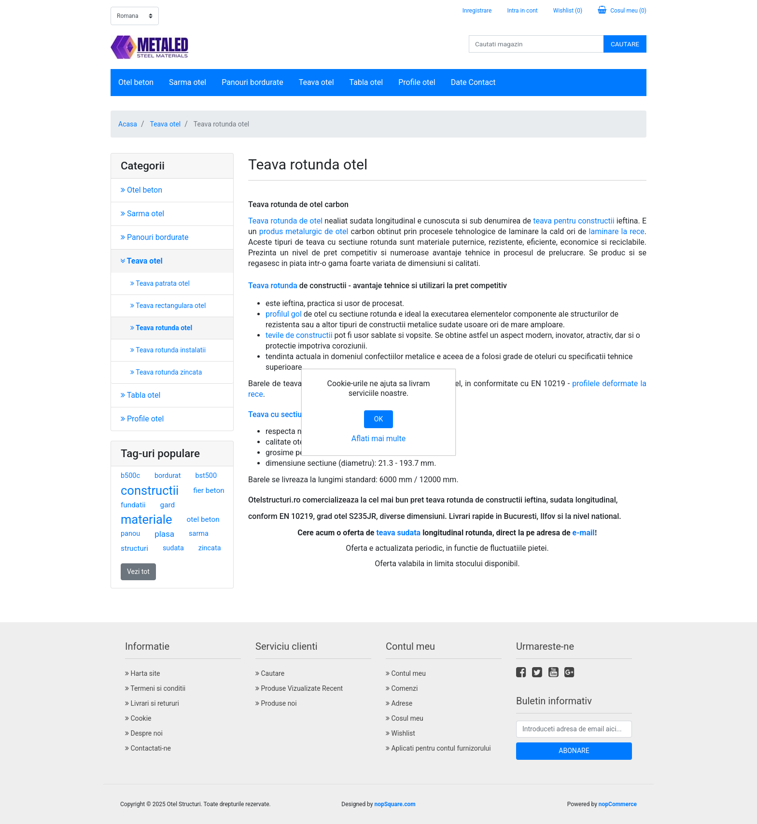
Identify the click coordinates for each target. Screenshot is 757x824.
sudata (173, 548)
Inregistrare (477, 10)
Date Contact (473, 82)
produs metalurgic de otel (304, 231)
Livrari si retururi (152, 703)
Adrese (399, 703)
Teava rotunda (272, 285)
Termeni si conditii (155, 688)
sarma (199, 534)
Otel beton (136, 82)
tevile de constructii (299, 335)
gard (167, 505)
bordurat (167, 476)
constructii (150, 490)
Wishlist (400, 733)
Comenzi (402, 688)
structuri (134, 548)
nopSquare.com (394, 804)
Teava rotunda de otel (285, 220)
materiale (146, 519)
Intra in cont (522, 10)
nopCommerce (618, 804)
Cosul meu (404, 718)
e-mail (584, 532)
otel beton (203, 519)
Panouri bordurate (252, 82)
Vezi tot (138, 571)
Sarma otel (187, 82)
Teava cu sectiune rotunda (293, 414)
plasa (164, 534)
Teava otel (316, 82)
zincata (209, 548)
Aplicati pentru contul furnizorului (438, 748)
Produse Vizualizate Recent (299, 688)
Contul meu (406, 673)
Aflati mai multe (378, 438)
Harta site (142, 673)
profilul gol (284, 314)
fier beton (208, 490)
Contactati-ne (148, 748)
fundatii (133, 505)
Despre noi (144, 733)
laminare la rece (617, 231)
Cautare (269, 673)
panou (130, 534)
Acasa (127, 124)
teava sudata (398, 532)
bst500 (206, 476)
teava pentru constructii (573, 220)
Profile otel (416, 82)
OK (378, 419)
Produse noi (276, 703)
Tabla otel (366, 82)
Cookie (138, 718)
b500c (130, 476)
